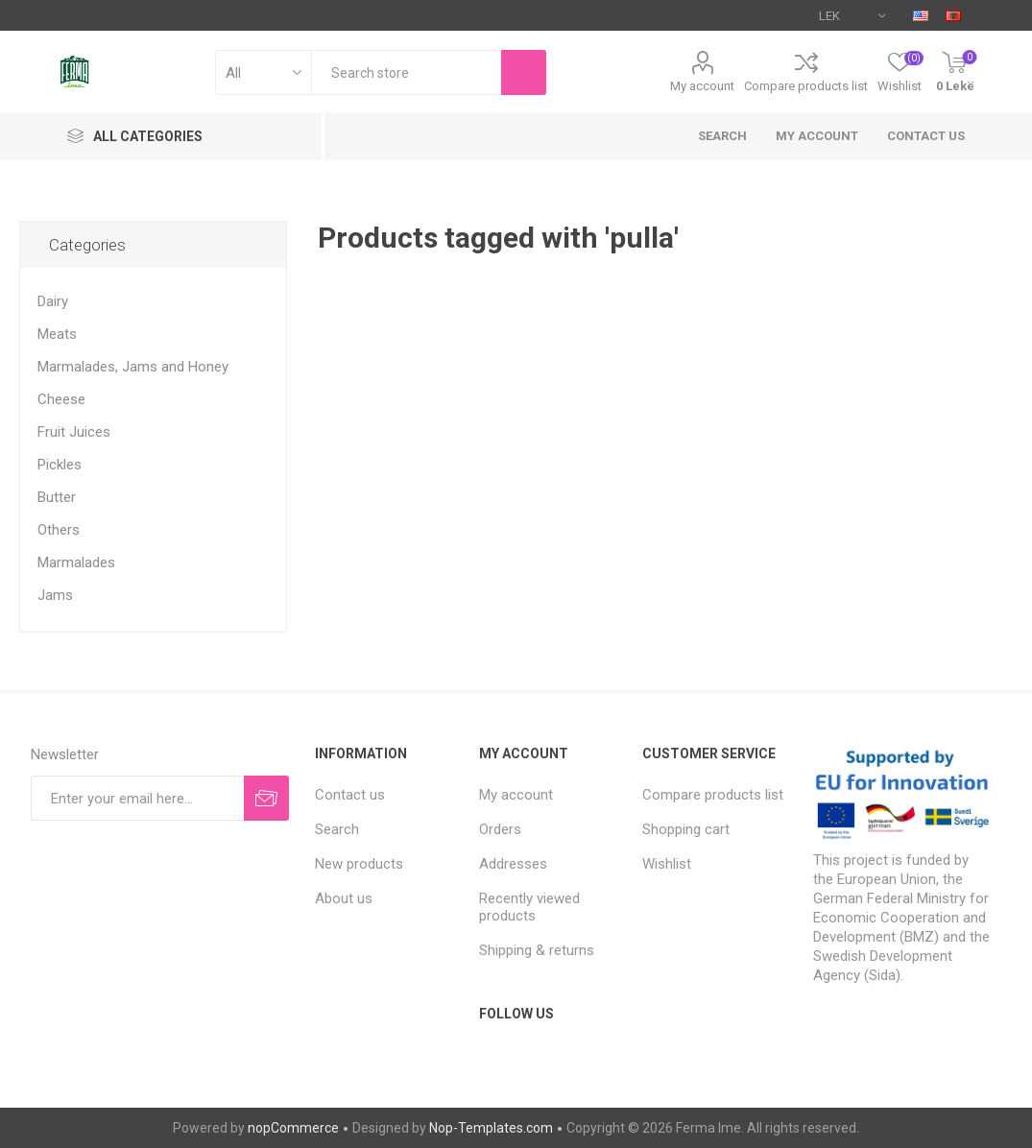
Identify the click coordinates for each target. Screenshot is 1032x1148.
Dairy (52, 301)
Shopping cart (686, 829)
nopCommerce (293, 1128)
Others (58, 529)
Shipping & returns (536, 950)
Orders (500, 829)
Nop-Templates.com (491, 1128)
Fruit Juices (73, 432)
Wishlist (666, 864)
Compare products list (806, 86)
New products (359, 864)
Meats (57, 334)
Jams (55, 595)
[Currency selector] (852, 15)
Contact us (926, 136)
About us (343, 898)
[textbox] (406, 72)
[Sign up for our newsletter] (137, 798)
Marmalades (76, 562)
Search (722, 136)
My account (702, 86)
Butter (56, 497)
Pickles (59, 464)
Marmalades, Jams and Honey (132, 366)
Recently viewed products (529, 907)
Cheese (61, 399)
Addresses (513, 864)
